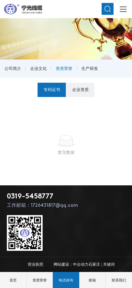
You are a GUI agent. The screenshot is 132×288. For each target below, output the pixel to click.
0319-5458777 (30, 196)
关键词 (109, 264)
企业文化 (38, 68)
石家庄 (94, 264)
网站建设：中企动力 (71, 264)
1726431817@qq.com (54, 205)
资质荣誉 (64, 68)
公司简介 (12, 68)
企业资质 (80, 89)
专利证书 (52, 89)
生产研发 (89, 68)
